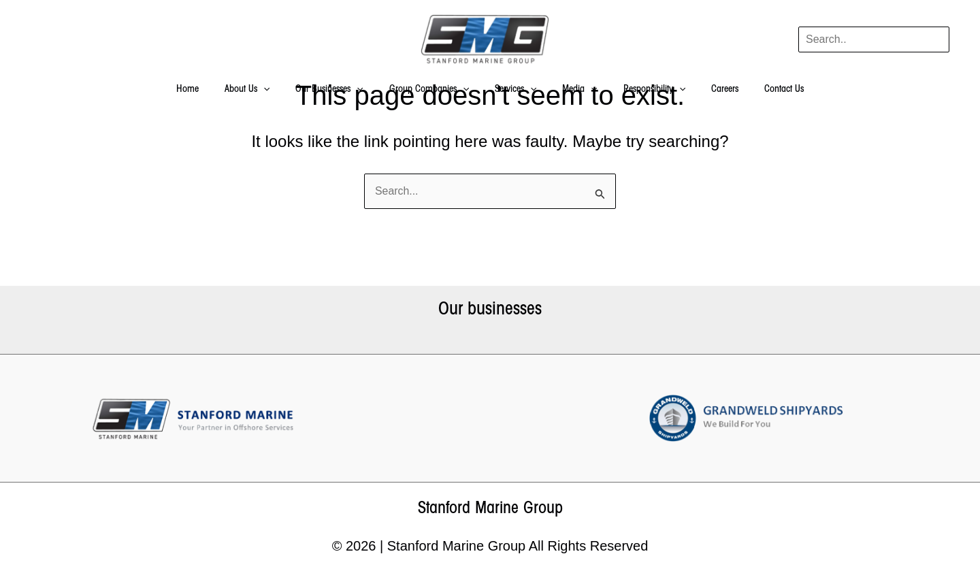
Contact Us (757, 89)
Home (214, 89)
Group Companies (436, 90)
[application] (284, 90)
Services (515, 90)
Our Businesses (342, 90)
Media (572, 90)
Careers (704, 89)
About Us (267, 90)
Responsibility (641, 90)
